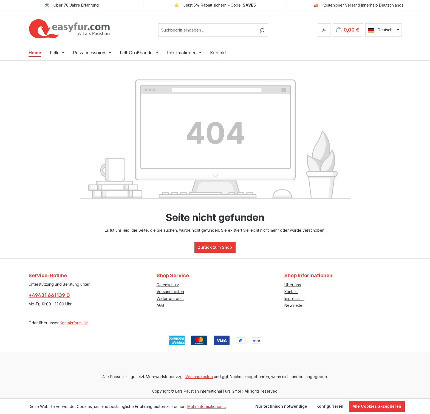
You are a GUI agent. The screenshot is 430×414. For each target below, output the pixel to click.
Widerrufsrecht (170, 298)
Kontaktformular (74, 323)
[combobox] (207, 30)
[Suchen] (261, 30)
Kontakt (291, 291)
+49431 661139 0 (49, 295)
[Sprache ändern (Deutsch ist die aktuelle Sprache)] (383, 30)
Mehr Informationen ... (206, 406)
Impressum (294, 298)
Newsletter (294, 305)
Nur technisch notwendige (281, 406)
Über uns (292, 284)
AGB (160, 305)
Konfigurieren (329, 406)
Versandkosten (170, 291)
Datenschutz (168, 284)
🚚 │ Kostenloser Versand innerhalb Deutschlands (358, 5)
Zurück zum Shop (215, 247)
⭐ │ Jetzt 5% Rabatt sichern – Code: (215, 5)
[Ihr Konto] (324, 30)
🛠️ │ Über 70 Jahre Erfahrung (71, 5)
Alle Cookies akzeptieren (377, 406)
